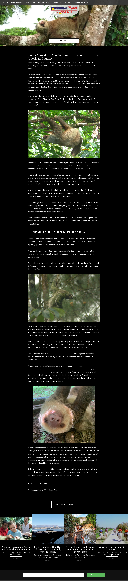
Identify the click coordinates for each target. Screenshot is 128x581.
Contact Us (56, 2)
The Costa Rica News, (48, 163)
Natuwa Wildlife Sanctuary (39, 372)
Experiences (16, 2)
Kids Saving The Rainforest (52, 369)
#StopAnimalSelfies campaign (61, 354)
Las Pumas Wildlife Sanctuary (77, 369)
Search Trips (43, 2)
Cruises (67, 2)
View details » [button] (16, 558)
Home (5, 2)
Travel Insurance (80, 2)
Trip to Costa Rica (64, 41)
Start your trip (95, 575)
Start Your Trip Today (64, 504)
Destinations (30, 2)
